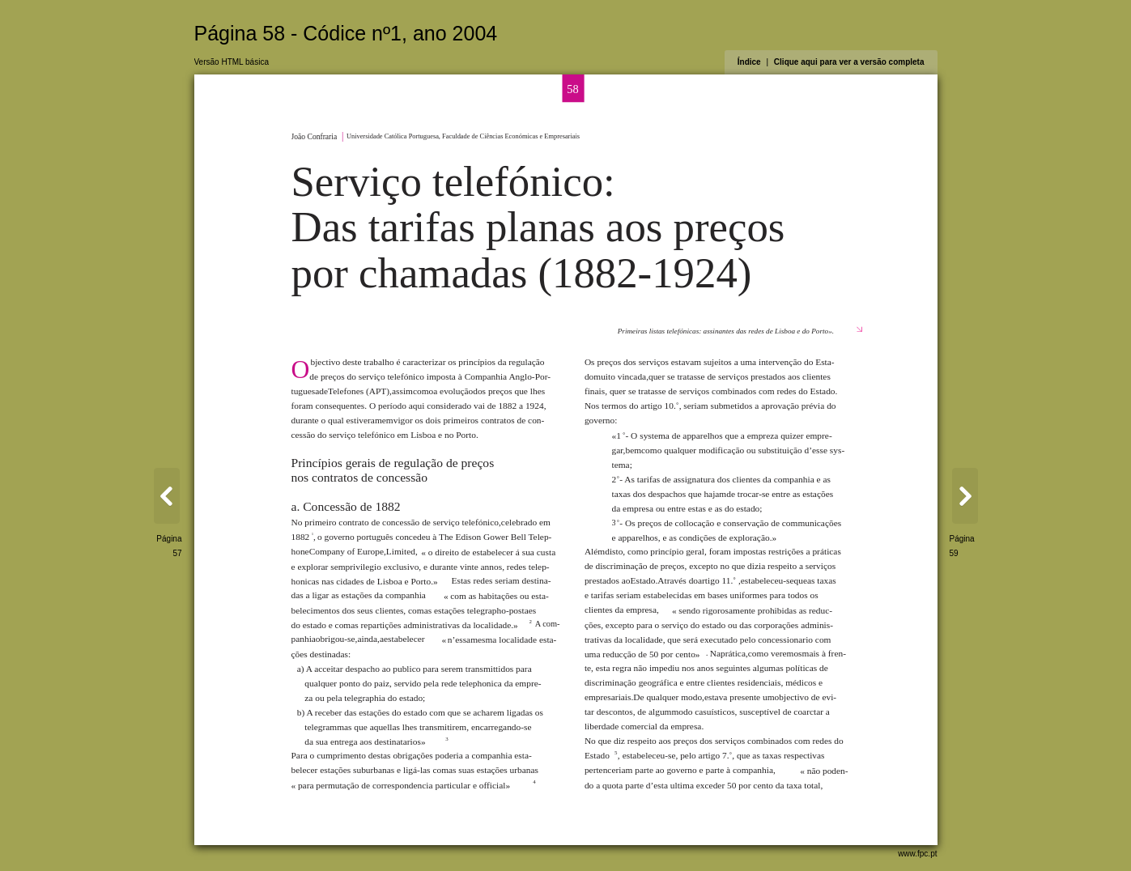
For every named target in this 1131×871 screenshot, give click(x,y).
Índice (749, 61)
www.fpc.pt (917, 853)
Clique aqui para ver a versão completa (849, 61)
